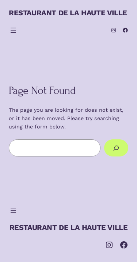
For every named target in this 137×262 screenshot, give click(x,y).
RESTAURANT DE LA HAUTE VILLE (68, 12)
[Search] (116, 147)
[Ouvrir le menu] (13, 30)
